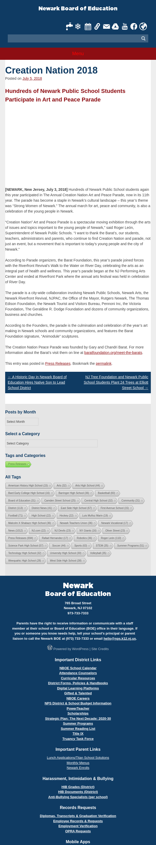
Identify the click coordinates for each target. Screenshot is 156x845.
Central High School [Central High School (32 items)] (98, 500)
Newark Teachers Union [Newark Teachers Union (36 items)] (76, 523)
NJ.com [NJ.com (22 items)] (39, 530)
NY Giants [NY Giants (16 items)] (88, 530)
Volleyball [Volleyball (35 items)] (98, 553)
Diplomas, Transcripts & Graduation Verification (78, 816)
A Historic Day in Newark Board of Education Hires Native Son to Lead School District (37, 382)
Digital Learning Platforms (78, 688)
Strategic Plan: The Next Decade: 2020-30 (78, 718)
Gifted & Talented (78, 693)
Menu (78, 53)
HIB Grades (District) (78, 787)
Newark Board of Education (78, 8)
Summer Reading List (78, 729)
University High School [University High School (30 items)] (65, 553)
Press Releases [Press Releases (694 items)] (20, 538)
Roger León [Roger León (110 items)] (111, 538)
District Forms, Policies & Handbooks (78, 683)
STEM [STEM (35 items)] (102, 545)
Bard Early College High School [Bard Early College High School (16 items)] (29, 493)
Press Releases (58, 363)
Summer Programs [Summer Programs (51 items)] (130, 545)
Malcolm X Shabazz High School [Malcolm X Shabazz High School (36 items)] (29, 523)
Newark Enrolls (78, 768)
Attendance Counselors (78, 673)
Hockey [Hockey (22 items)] (67, 515)
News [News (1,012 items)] (15, 530)
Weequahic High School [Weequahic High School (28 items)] (24, 560)
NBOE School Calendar (78, 668)
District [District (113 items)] (15, 508)
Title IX (78, 733)
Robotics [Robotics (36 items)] (84, 538)
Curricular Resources (78, 678)
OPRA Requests (78, 831)
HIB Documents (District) (78, 792)
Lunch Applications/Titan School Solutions (78, 758)
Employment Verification (78, 826)
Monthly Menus (78, 763)
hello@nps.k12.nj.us (120, 638)
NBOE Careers (78, 698)
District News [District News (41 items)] (42, 508)
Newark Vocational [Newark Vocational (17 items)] (114, 523)
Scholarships (78, 713)
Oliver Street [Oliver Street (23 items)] (115, 530)
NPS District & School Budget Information (78, 703)
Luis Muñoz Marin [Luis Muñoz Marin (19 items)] (95, 515)
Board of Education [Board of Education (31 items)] (22, 500)
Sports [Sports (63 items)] (80, 545)
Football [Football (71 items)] (15, 515)
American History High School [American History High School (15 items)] (28, 485)
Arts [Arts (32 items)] (61, 485)
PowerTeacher (78, 708)
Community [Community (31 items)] (130, 500)
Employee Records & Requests (78, 821)
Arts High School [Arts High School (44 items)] (87, 485)
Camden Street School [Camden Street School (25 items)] (60, 500)
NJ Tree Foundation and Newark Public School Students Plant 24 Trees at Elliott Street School (116, 382)
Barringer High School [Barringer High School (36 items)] (74, 493)
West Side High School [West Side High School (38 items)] (66, 560)
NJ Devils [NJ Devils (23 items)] (62, 530)
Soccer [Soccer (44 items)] (59, 545)
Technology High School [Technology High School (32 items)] (24, 553)
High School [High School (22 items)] (41, 515)
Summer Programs (78, 723)
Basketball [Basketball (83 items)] (106, 493)
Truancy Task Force (77, 739)
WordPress (80, 649)
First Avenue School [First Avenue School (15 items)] (115, 508)
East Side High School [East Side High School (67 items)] (76, 508)
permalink (104, 363)
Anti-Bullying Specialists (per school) (78, 797)
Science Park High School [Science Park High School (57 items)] (25, 545)
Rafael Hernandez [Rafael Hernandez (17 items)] (55, 538)
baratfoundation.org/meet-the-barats (113, 353)
